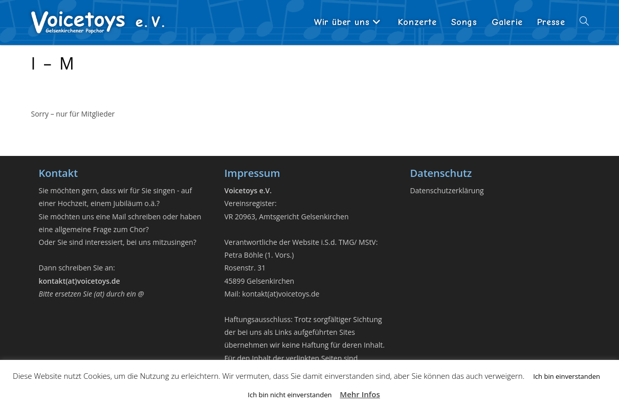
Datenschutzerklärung (446, 190)
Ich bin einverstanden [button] (566, 376)
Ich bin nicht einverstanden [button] (289, 394)
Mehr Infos (360, 394)
